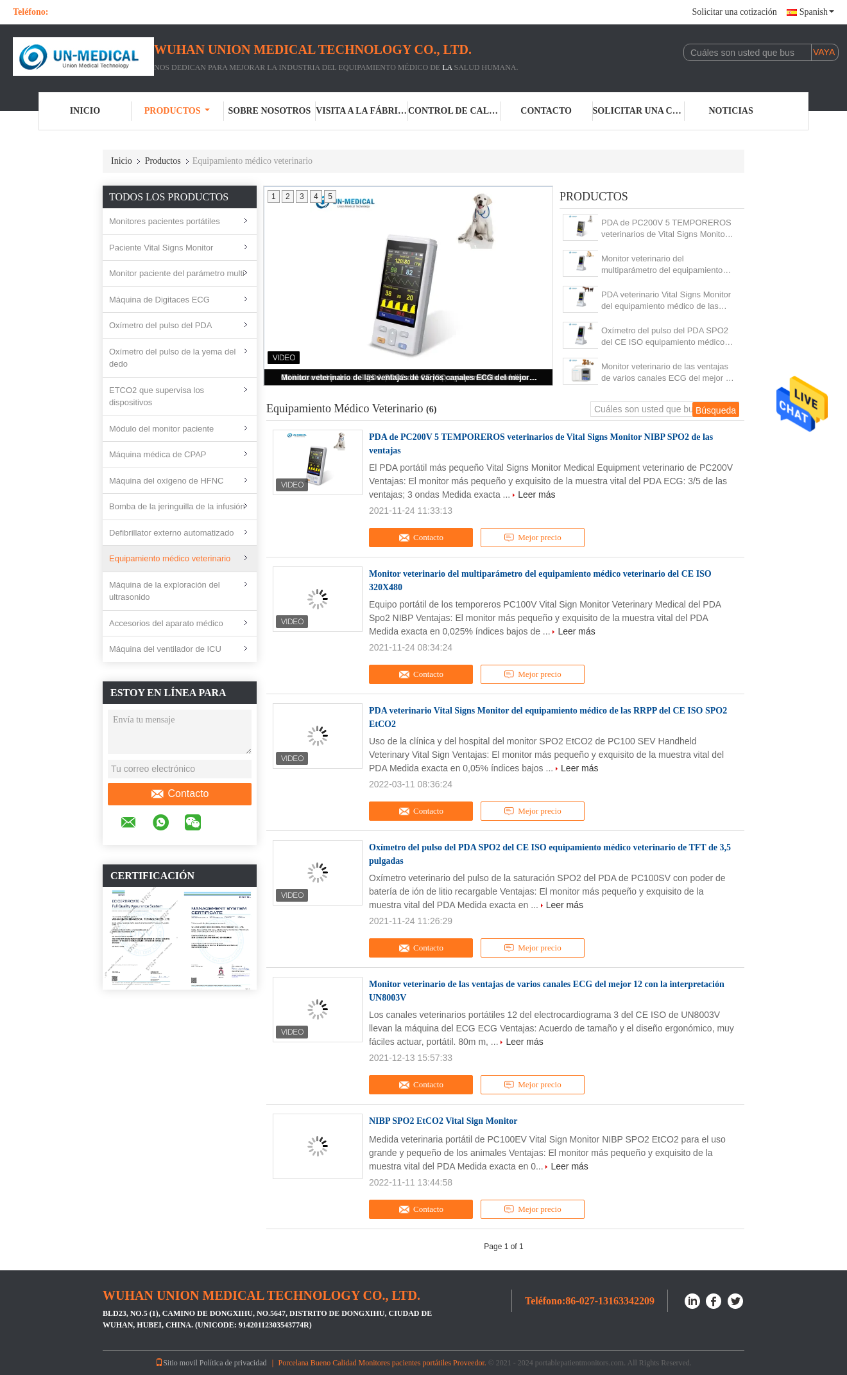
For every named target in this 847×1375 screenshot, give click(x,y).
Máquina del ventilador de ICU (165, 649)
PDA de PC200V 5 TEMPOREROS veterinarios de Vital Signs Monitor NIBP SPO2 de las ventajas (666, 229)
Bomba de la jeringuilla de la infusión (177, 506)
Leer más (536, 494)
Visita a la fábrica (362, 111)
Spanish (817, 12)
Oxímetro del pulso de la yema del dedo (172, 358)
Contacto (546, 111)
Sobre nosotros (269, 111)
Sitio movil (176, 1362)
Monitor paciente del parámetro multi (176, 273)
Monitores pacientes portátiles (164, 221)
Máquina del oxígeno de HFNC (166, 481)
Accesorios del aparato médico (166, 623)
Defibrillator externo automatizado (171, 533)
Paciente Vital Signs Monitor (161, 247)
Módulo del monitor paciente (161, 429)
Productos (177, 111)
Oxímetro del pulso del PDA (160, 325)
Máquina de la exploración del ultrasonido (164, 591)
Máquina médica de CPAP (158, 454)
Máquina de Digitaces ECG (159, 299)
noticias (731, 111)
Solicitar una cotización (734, 12)
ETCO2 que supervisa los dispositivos (156, 396)
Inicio (85, 111)
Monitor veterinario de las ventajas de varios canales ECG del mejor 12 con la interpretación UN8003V (409, 377)
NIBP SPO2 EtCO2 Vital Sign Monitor (443, 1121)
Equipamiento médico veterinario (169, 558)
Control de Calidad (454, 111)
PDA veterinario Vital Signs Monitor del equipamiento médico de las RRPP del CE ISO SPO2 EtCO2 (666, 301)
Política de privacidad (233, 1362)
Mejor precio (532, 537)
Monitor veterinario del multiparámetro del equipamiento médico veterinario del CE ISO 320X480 (662, 265)
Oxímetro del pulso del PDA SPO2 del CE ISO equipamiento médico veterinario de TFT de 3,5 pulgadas (666, 337)
